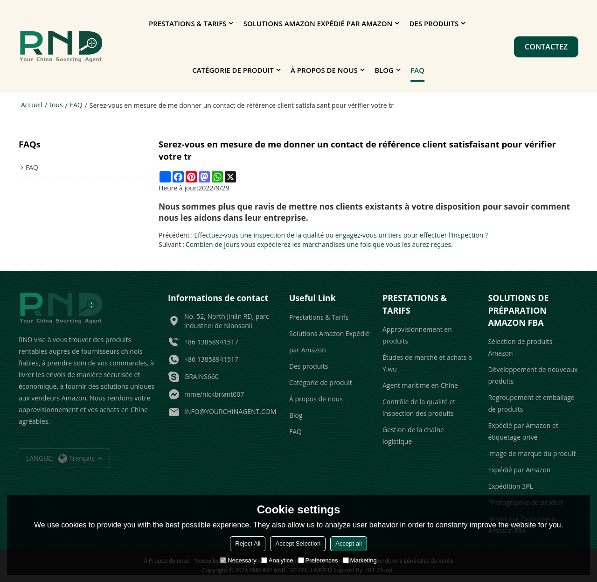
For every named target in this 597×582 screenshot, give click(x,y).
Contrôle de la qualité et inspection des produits (418, 407)
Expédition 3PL (510, 486)
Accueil (31, 104)
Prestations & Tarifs (187, 23)
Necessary (238, 560)
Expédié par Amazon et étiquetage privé (523, 431)
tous (56, 104)
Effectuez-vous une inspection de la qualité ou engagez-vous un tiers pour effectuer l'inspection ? (341, 235)
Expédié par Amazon (519, 469)
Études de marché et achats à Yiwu (427, 363)
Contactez (546, 47)
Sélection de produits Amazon (520, 347)
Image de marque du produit (532, 453)
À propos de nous (324, 70)
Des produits (434, 23)
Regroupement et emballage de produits (531, 403)
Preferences (318, 560)
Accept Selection (297, 543)
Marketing (360, 560)
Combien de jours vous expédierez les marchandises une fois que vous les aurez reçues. (319, 244)
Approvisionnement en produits (417, 335)
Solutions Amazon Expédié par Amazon (317, 23)
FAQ (417, 70)
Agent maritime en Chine (420, 385)
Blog (384, 70)
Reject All (247, 543)
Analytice (277, 560)
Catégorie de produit (232, 70)
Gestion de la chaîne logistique (413, 435)
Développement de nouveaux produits (532, 375)
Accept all (348, 543)
